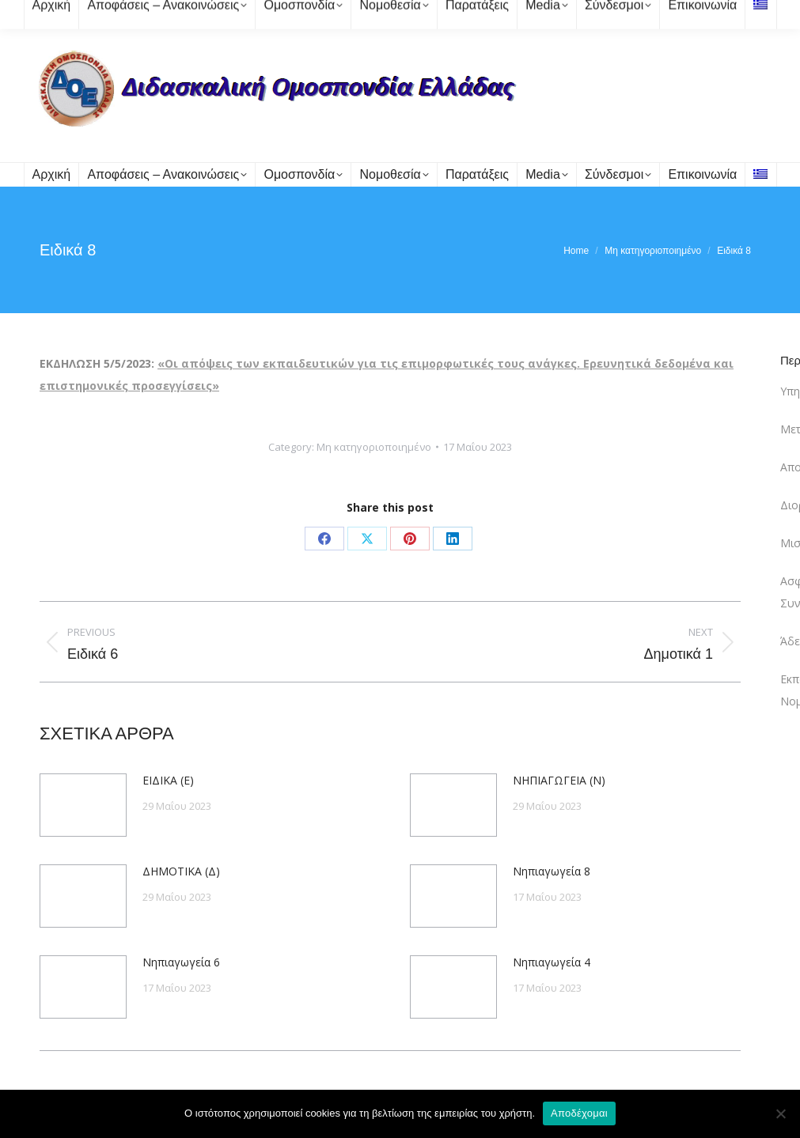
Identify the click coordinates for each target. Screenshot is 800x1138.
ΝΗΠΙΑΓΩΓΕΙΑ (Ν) (559, 780)
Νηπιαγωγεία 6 (181, 962)
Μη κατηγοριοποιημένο (374, 447)
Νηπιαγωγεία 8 (551, 871)
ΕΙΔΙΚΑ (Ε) (168, 780)
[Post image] (83, 805)
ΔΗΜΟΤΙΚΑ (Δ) (181, 871)
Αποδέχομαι (579, 1113)
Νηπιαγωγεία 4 (551, 962)
